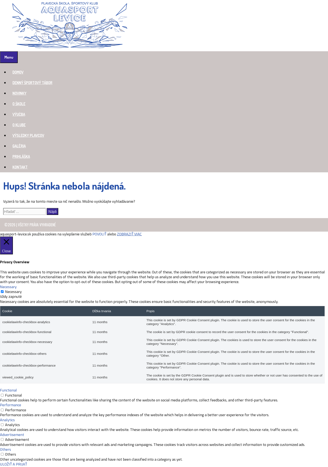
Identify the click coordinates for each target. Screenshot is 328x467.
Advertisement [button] (12, 434)
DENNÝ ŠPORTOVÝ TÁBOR (32, 82)
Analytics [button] (7, 420)
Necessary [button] (8, 287)
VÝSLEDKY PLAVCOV (28, 135)
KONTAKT (20, 167)
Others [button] (5, 449)
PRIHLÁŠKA (21, 156)
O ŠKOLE (18, 103)
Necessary (13, 291)
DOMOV (17, 72)
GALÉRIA (19, 146)
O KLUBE (19, 125)
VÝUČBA (18, 114)
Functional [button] (8, 390)
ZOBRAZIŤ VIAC (129, 234)
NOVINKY (19, 93)
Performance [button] (10, 405)
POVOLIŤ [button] (99, 234)
